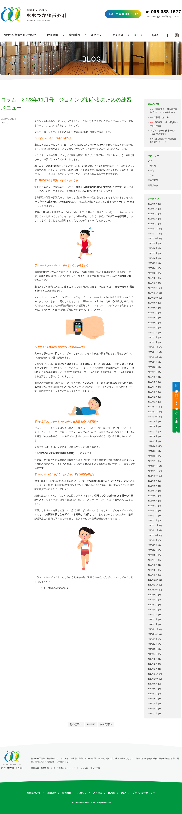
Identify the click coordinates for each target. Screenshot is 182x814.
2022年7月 (153, 431)
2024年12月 (153, 288)
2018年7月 (153, 639)
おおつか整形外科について (20, 35)
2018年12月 (153, 629)
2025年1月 (153, 283)
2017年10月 (153, 679)
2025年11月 (153, 233)
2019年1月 (153, 624)
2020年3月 (153, 565)
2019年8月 (153, 599)
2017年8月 (153, 689)
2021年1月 (153, 520)
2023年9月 (153, 362)
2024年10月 (153, 298)
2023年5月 (153, 382)
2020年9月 (153, 540)
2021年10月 (153, 476)
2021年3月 (153, 511)
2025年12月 (153, 229)
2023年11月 (153, 352)
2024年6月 (153, 317)
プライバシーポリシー (143, 793)
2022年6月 (153, 436)
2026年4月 (153, 209)
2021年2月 (153, 515)
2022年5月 (153, 441)
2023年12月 (153, 347)
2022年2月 (153, 456)
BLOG (111, 793)
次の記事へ (106, 724)
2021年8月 (153, 486)
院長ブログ (153, 185)
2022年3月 (153, 451)
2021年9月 (153, 481)
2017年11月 (153, 674)
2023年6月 (153, 377)
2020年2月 (153, 570)
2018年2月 (153, 664)
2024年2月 (153, 337)
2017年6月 (153, 698)
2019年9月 (153, 595)
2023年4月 (153, 387)
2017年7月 (153, 694)
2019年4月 (153, 609)
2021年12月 (153, 466)
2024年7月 (153, 313)
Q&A (155, 35)
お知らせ (152, 165)
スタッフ (96, 35)
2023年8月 (153, 367)
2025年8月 (153, 248)
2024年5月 (153, 323)
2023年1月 (153, 402)
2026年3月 (153, 214)
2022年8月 (153, 426)
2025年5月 (153, 263)
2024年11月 (153, 293)
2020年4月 (153, 560)
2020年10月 (153, 535)
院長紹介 (52, 35)
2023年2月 (153, 397)
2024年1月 (153, 342)
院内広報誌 (153, 180)
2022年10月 (153, 416)
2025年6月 (153, 258)
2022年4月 (153, 446)
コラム (151, 175)
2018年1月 (153, 669)
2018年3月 (153, 659)
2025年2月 (153, 278)
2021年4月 (153, 506)
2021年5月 (153, 501)
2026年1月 (153, 224)
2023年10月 (153, 357)
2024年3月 (153, 332)
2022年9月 (153, 421)
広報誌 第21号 (161, 117)
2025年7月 (153, 253)
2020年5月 (153, 555)
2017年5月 (153, 703)
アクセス (117, 35)
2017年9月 (153, 684)
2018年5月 (153, 649)
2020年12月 (153, 525)
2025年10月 (153, 238)
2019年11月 (153, 585)
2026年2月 (153, 219)
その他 (151, 170)
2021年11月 (153, 471)
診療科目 (74, 35)
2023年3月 (153, 392)
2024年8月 (153, 308)
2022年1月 (153, 461)
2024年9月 (153, 303)
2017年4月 (153, 708)
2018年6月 (153, 644)
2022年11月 (153, 412)
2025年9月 (153, 243)
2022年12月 (153, 407)
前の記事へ (76, 724)
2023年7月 (153, 372)
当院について (33, 793)
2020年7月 (153, 545)
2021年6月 (153, 496)
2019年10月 (153, 590)
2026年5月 (153, 204)
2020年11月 (153, 530)
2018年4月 (153, 654)
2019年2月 (153, 619)
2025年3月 (153, 273)
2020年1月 (153, 575)
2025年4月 (153, 268)
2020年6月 (153, 550)
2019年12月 (153, 580)
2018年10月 (153, 634)
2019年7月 (153, 605)
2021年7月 (153, 491)
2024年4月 (153, 327)
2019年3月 (153, 614)
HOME (91, 724)
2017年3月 (153, 713)
